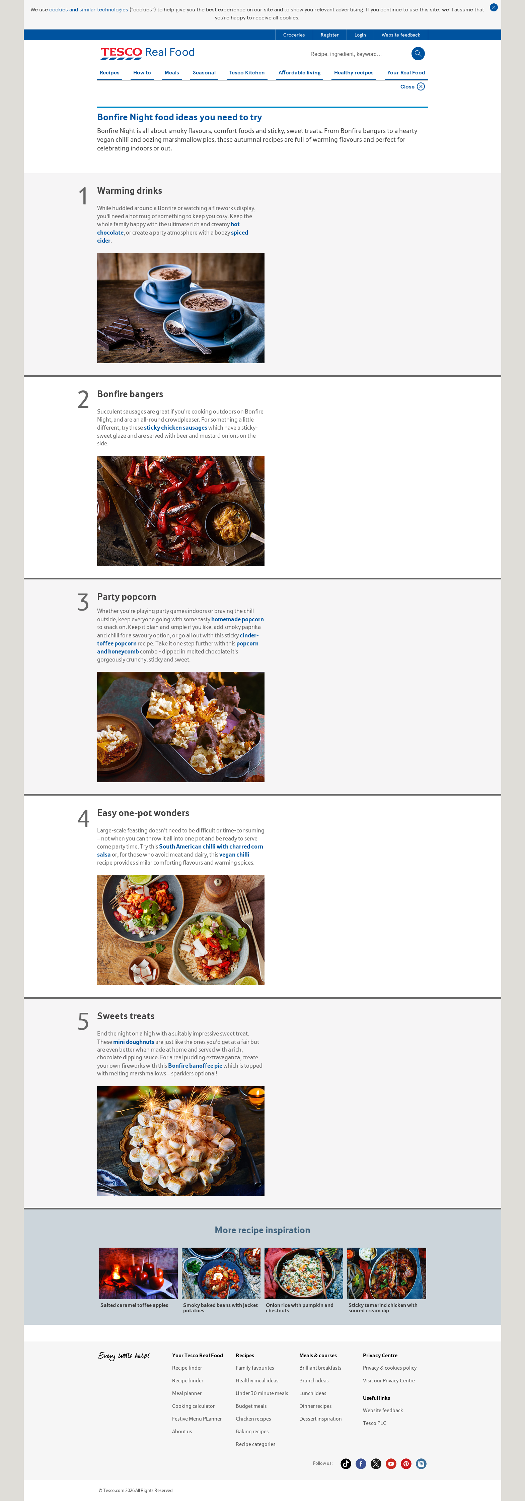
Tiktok (346, 1463)
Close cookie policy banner (494, 7)
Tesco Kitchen (247, 73)
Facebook (361, 1463)
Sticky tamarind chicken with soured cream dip (383, 1307)
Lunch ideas (312, 1393)
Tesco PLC (374, 1423)
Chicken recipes (253, 1419)
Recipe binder (187, 1380)
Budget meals (251, 1406)
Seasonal (204, 73)
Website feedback (383, 1410)
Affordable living (299, 73)
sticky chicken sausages (175, 427)
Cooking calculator (193, 1406)
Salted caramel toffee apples (134, 1305)
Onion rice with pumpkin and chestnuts (299, 1307)
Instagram (421, 1463)
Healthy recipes (354, 73)
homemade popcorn (237, 619)
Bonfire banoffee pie (195, 1065)
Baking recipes (252, 1431)
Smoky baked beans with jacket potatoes (220, 1307)
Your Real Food (406, 73)
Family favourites (255, 1368)
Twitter (376, 1463)
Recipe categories (256, 1444)
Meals (172, 73)
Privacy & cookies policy (390, 1368)
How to (142, 73)
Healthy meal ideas (257, 1380)
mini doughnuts (133, 1041)
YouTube (391, 1463)
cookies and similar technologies (88, 9)
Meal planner (187, 1393)
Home (106, 87)
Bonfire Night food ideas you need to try (163, 87)
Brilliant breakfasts (320, 1368)
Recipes (110, 73)
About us (182, 1431)
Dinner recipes (315, 1406)
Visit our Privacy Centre (389, 1380)
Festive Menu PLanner (197, 1419)
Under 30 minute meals (262, 1393)
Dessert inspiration (320, 1419)
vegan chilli (234, 854)
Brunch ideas (314, 1380)
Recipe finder (187, 1368)
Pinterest (406, 1463)
